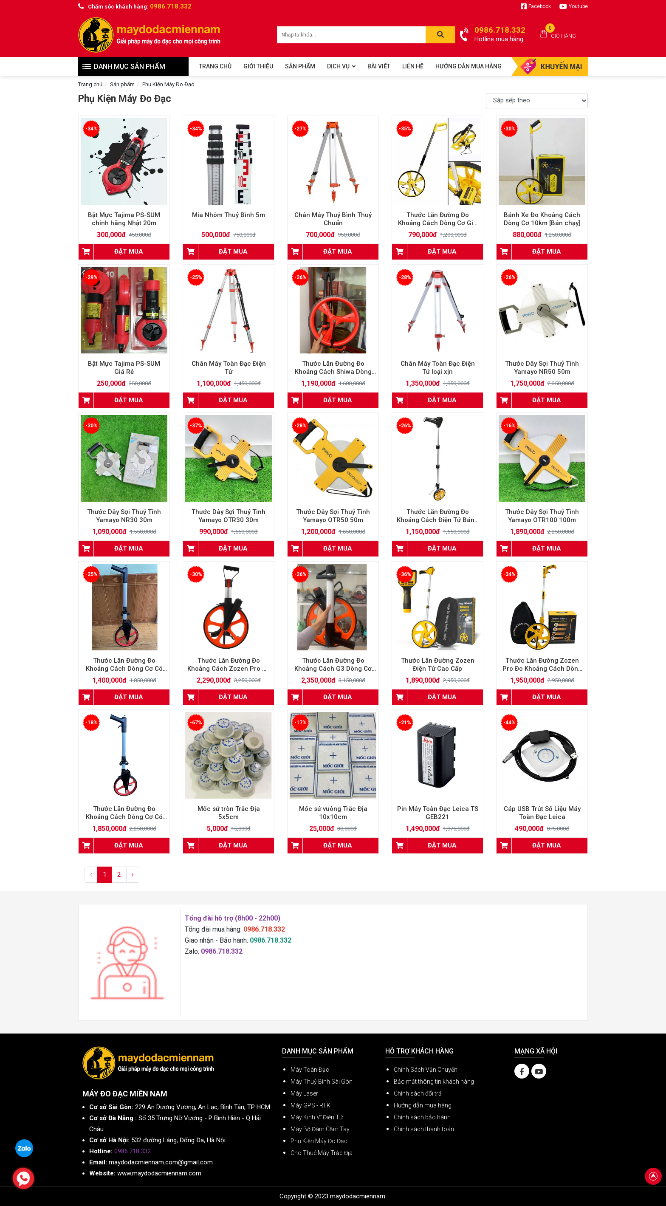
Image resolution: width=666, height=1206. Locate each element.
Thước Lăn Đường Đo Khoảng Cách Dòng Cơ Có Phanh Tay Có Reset (124, 817)
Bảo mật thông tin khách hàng (434, 1081)
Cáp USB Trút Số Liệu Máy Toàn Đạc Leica (542, 813)
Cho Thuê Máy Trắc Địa (322, 1153)
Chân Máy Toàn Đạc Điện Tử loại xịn (438, 368)
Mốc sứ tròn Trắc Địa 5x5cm (229, 813)
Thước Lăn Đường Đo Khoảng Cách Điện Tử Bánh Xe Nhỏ (437, 520)
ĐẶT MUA (128, 251)
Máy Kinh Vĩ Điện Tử (317, 1117)
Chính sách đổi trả (418, 1093)
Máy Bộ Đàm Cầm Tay (320, 1129)
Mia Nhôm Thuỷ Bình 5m (228, 215)
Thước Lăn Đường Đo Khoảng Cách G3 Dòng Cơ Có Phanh (333, 669)
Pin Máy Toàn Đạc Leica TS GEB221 (437, 813)
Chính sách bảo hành (422, 1117)
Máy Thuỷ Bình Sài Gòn (322, 1081)
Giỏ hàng (563, 36)
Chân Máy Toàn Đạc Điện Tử (229, 368)
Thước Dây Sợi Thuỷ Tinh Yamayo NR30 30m (124, 516)
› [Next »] (133, 874)
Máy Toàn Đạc (310, 1069)
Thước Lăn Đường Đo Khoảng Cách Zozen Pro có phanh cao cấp (228, 669)
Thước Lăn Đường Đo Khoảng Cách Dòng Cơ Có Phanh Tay (124, 669)
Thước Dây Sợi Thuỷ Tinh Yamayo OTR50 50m (333, 516)
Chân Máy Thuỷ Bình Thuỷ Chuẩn (333, 219)
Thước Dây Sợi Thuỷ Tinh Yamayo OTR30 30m (228, 516)
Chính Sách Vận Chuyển (425, 1069)
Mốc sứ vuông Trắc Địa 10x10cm (333, 813)
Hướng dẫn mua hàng (423, 1105)
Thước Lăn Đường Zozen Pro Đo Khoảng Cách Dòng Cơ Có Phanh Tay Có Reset (542, 669)
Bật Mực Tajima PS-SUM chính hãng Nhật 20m (124, 219)
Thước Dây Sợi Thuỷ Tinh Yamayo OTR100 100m (542, 516)
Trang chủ (90, 84)
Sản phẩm (122, 84)
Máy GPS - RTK (310, 1105)
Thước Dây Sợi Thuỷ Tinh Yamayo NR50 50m (542, 368)
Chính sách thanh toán (424, 1129)
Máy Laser (304, 1093)
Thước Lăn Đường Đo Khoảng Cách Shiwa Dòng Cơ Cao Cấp (333, 372)
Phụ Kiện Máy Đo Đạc (168, 84)
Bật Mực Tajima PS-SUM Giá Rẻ (124, 368)
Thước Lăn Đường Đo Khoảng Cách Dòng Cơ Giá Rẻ (437, 223)
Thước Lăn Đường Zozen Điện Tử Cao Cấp (437, 664)
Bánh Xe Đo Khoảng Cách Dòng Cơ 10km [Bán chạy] (542, 219)
